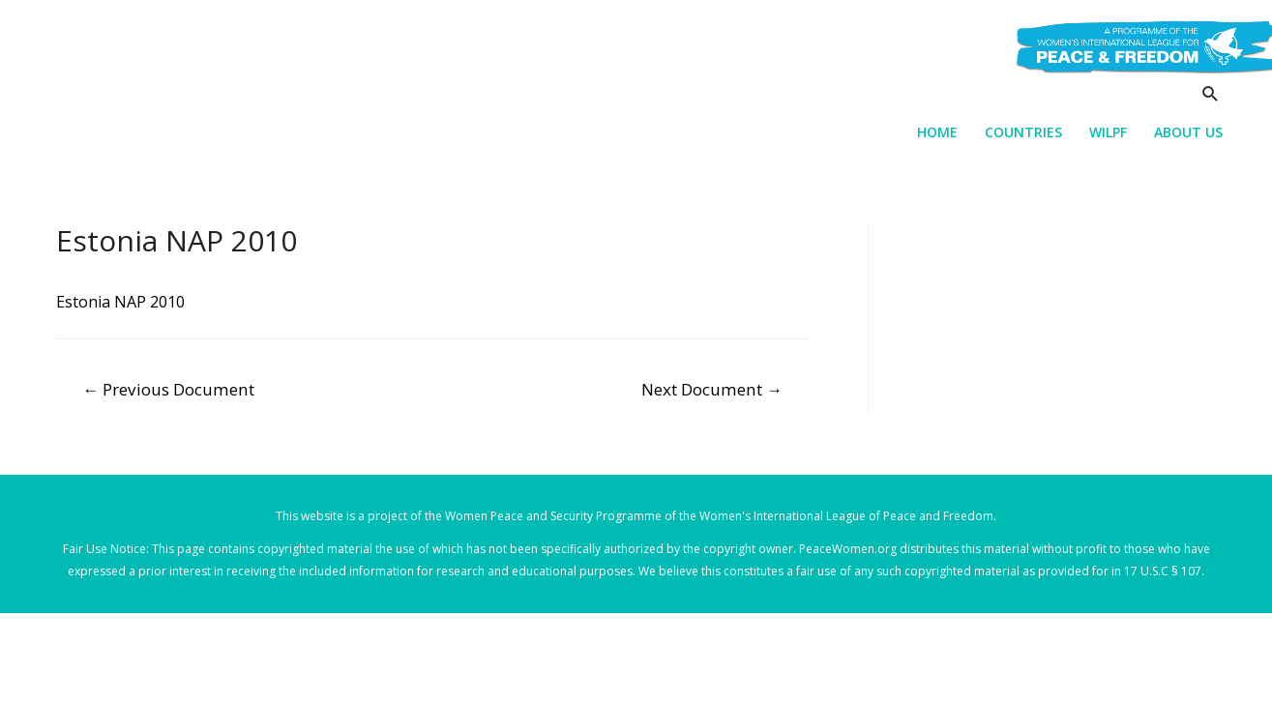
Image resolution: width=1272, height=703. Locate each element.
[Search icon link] (1210, 93)
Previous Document (168, 389)
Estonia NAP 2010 (120, 301)
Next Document (712, 389)
